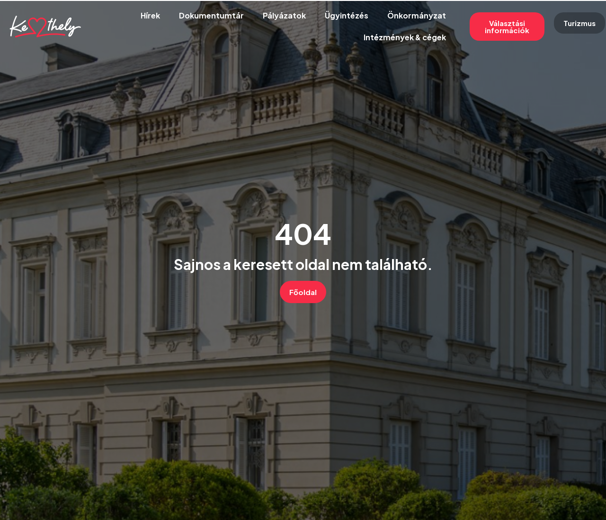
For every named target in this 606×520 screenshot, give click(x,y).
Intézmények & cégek (405, 37)
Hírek (150, 15)
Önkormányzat (416, 15)
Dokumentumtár (211, 15)
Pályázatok (284, 15)
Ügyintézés (346, 15)
